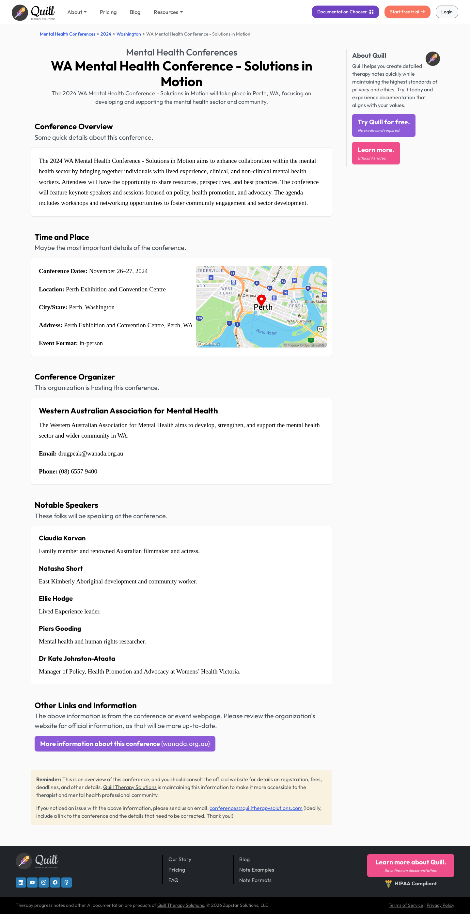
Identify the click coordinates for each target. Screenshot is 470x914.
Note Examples (256, 869)
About (74, 11)
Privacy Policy (440, 905)
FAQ (173, 880)
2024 (106, 34)
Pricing (108, 11)
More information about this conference (125, 743)
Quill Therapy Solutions (130, 787)
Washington (129, 34)
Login (447, 12)
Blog (135, 11)
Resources (166, 11)
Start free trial (407, 12)
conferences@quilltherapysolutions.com (256, 808)
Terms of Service (406, 905)
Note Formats (255, 880)
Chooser (345, 12)
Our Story (179, 859)
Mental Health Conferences (67, 34)
